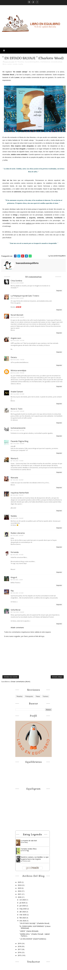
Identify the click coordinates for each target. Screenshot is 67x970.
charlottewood (45, 62)
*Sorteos (45, 696)
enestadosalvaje (56, 62)
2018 (20, 946)
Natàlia (14, 516)
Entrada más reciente (11, 677)
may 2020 (23, 909)
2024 (20, 885)
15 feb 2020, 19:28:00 (18, 612)
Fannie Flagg (25, 850)
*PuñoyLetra (29, 696)
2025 (20, 882)
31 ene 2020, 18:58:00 (18, 443)
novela (15, 64)
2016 (20, 952)
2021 (20, 894)
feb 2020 (23, 918)
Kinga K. (14, 577)
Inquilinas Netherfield (20, 493)
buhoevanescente (18, 428)
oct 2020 (23, 900)
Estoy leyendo (32, 834)
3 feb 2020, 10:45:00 (17, 535)
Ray (12, 590)
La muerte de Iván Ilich (29, 841)
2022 (20, 891)
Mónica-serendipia (18, 370)
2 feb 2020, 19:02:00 (17, 495)
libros (4, 64)
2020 (20, 897)
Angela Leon (16, 338)
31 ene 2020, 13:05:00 (18, 411)
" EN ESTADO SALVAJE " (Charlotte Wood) (34, 923)
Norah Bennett (17, 315)
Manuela (14, 477)
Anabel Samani (17, 391)
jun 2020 (23, 906)
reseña (20, 64)
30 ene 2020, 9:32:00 (17, 298)
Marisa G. (14, 458)
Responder (59, 290)
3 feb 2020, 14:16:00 (17, 554)
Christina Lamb (26, 861)
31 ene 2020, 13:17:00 (18, 430)
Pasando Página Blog (19, 441)
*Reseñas (20, 62)
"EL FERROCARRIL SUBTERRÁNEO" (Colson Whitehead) (34, 927)
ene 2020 (23, 921)
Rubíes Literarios (18, 533)
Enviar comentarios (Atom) (20, 681)
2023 (20, 888)
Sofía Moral (15, 610)
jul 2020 (23, 903)
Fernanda (15, 552)
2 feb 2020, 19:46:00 (17, 518)
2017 (20, 949)
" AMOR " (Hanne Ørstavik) (28, 931)
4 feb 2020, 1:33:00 (17, 579)
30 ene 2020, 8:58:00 (17, 283)
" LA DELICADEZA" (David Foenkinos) (32, 939)
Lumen (9, 64)
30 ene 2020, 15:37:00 (18, 340)
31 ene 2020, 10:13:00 (18, 394)
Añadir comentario (17, 627)
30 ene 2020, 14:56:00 (18, 317)
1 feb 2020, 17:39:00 (17, 461)
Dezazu (14, 357)
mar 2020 (23, 915)
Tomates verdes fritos (29, 849)
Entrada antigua (57, 677)
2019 (20, 943)
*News (38, 696)
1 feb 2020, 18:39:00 (17, 480)
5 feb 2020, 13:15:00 (17, 593)
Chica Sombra (16, 280)
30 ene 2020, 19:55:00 (18, 373)
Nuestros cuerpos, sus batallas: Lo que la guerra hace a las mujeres (34, 858)
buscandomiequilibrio (32, 62)
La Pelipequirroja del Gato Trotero (25, 296)
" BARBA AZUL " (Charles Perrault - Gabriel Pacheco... (34, 935)
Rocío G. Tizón (16, 409)
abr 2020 (23, 912)
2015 (20, 955)
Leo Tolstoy (25, 842)
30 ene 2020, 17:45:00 (18, 359)
